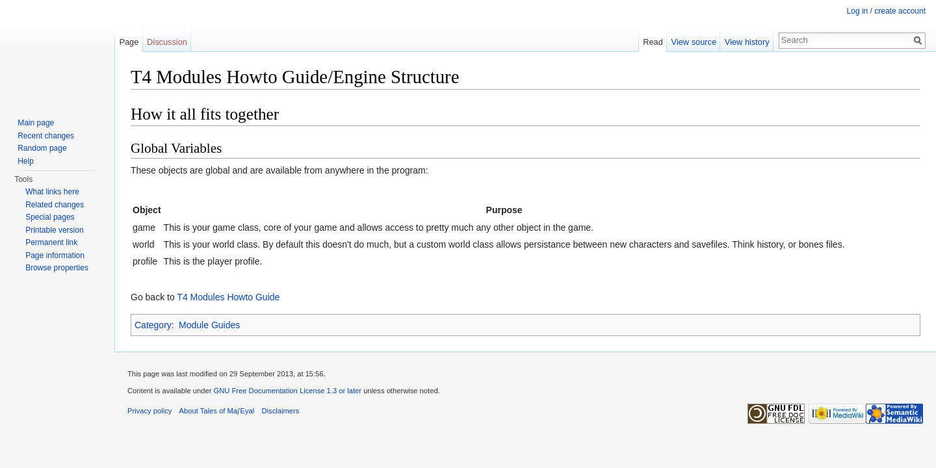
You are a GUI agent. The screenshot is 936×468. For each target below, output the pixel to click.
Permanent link (51, 242)
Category (153, 325)
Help (26, 161)
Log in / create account (886, 11)
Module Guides (209, 325)
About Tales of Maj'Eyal (217, 411)
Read (653, 42)
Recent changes (46, 135)
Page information (54, 255)
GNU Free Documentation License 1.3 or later (287, 391)
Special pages (49, 217)
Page (128, 42)
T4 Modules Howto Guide (228, 297)
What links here (52, 191)
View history (747, 42)
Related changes (54, 204)
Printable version (54, 230)
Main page (36, 122)
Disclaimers (281, 411)
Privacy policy (149, 411)
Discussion (167, 42)
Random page (42, 148)
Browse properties (56, 267)
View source (693, 42)
